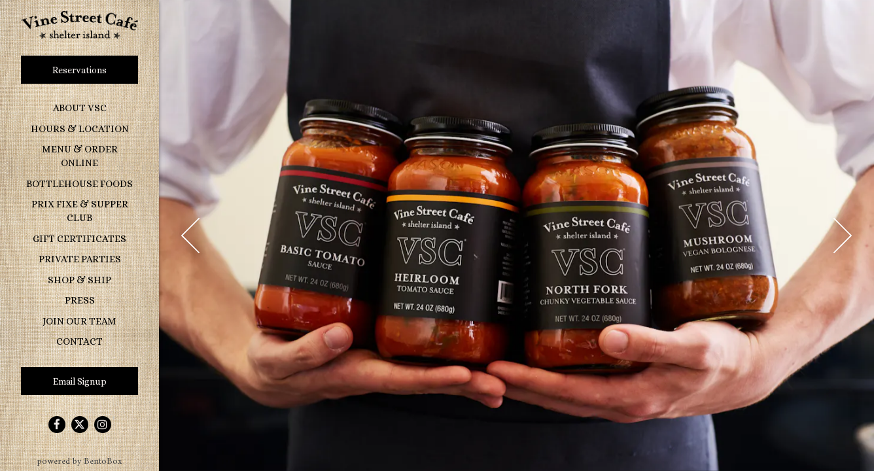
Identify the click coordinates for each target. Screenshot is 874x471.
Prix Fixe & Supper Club (79, 211)
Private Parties (80, 259)
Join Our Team (79, 321)
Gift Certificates (79, 239)
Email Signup (80, 381)
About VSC (80, 108)
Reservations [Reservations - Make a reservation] (79, 70)
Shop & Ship (79, 280)
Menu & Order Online (80, 156)
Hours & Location (80, 129)
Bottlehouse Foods (82, 183)
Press (80, 300)
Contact (79, 341)
